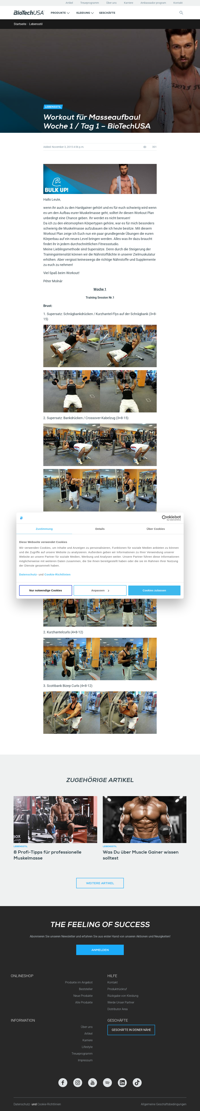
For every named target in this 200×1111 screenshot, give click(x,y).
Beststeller (86, 989)
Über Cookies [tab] (156, 528)
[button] (60, 12)
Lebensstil (36, 24)
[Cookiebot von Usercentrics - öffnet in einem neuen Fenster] (164, 518)
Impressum (85, 1060)
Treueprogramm (89, 2)
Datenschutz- (23, 1104)
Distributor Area (117, 1009)
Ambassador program (153, 2)
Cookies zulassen (154, 590)
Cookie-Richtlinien (57, 574)
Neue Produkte (83, 996)
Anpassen (100, 590)
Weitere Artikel (100, 883)
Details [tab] (100, 528)
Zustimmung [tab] (44, 528)
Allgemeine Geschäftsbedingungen (163, 1104)
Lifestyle (87, 1047)
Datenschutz (28, 574)
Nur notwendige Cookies (45, 590)
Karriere (128, 2)
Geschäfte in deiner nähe (131, 1030)
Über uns (111, 2)
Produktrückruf (117, 989)
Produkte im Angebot (79, 982)
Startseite (20, 24)
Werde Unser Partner (120, 1002)
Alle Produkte (84, 1002)
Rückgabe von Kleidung (122, 996)
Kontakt (178, 2)
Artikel (69, 2)
